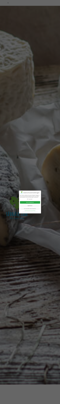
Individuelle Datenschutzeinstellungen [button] (30, 210)
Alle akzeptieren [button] (30, 202)
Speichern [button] (30, 205)
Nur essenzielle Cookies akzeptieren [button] (30, 208)
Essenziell (29, 199)
